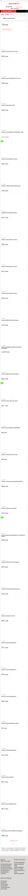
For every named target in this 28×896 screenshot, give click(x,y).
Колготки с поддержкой (19, 873)
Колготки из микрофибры (19, 862)
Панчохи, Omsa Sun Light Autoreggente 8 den (12, 481)
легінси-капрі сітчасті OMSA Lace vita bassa (11, 830)
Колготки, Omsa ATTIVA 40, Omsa (9, 454)
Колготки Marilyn (4, 885)
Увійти (12, 8)
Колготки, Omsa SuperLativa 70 (8, 669)
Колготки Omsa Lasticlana (7, 777)
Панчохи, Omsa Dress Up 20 (8, 615)
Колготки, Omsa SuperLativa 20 (8, 642)
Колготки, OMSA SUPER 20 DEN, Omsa (10, 185)
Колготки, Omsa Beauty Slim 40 (8, 750)
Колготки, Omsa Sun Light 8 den (9, 508)
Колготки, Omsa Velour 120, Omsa (9, 400)
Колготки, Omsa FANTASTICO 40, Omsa (11, 78)
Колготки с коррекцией (19, 867)
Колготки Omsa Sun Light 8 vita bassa (10, 562)
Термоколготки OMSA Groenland (9, 212)
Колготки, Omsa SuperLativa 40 (8, 696)
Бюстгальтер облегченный (6, 864)
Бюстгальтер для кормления (7, 868)
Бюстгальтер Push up (5, 870)
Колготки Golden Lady (5, 887)
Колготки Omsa (4, 881)
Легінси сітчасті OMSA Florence (8, 803)
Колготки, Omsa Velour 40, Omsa (9, 293)
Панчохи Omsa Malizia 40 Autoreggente (10, 427)
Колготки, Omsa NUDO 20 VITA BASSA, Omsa (12, 132)
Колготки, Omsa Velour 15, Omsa (9, 239)
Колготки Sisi (3, 882)
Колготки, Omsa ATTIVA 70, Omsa (9, 51)
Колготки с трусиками (18, 868)
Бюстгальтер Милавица (6, 865)
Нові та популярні (6, 29)
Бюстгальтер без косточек (6, 867)
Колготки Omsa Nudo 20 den (8, 105)
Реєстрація (16, 8)
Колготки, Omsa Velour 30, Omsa (9, 266)
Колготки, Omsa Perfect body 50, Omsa (10, 588)
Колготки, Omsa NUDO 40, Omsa (9, 158)
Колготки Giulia (4, 888)
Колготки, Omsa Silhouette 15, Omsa (10, 723)
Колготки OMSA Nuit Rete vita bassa (9, 320)
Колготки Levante (4, 884)
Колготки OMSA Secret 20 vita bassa (10, 373)
